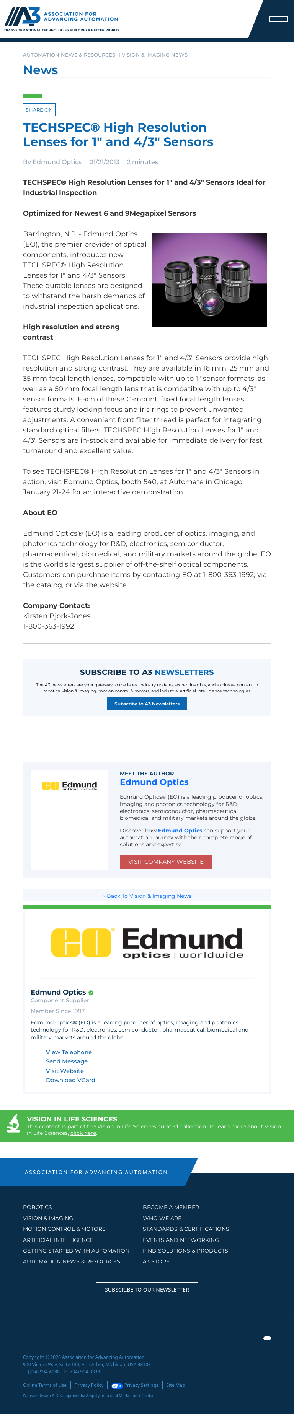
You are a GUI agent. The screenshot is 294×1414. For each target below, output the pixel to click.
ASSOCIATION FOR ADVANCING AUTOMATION (96, 1172)
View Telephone (69, 1052)
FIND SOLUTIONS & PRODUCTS (185, 1250)
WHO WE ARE (162, 1218)
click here (83, 1133)
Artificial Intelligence (58, 1240)
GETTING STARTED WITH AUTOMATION (76, 1250)
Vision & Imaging (48, 1218)
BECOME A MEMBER (171, 1207)
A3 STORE (156, 1261)
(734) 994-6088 (44, 1371)
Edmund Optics (57, 162)
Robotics (37, 1207)
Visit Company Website (166, 861)
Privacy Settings (134, 1385)
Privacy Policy (89, 1385)
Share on (39, 110)
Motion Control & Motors (64, 1228)
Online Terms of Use (45, 1385)
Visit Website (65, 1071)
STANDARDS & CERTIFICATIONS (186, 1228)
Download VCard (70, 1080)
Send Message (67, 1061)
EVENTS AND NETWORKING (181, 1240)
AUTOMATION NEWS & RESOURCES (71, 1261)
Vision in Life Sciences (72, 1119)
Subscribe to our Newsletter (147, 1289)
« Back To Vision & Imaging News (147, 895)
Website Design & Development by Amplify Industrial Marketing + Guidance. (91, 1395)
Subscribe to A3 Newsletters (147, 704)
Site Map (176, 1385)
